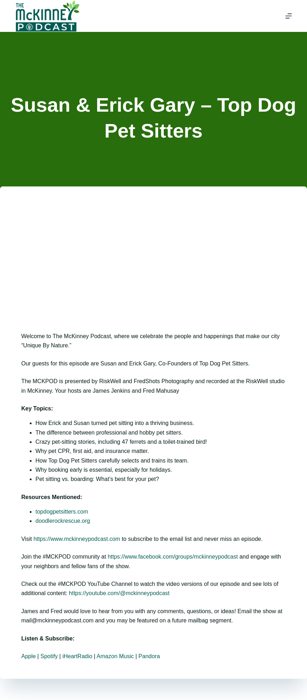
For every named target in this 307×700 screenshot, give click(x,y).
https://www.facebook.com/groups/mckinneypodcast (173, 557)
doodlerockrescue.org (62, 521)
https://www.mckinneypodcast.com (76, 539)
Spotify (49, 656)
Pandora (149, 656)
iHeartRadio (77, 656)
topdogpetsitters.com (61, 512)
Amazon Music (115, 656)
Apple (28, 656)
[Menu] (288, 16)
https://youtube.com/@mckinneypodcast (119, 593)
